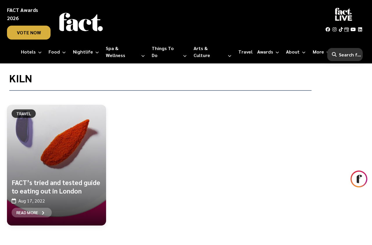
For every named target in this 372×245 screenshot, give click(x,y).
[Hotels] (32, 51)
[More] (322, 51)
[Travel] (245, 51)
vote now (29, 32)
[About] (297, 51)
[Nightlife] (87, 51)
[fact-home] (81, 22)
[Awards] (269, 51)
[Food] (58, 51)
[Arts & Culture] (214, 52)
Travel (23, 113)
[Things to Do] (170, 52)
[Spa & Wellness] (126, 52)
